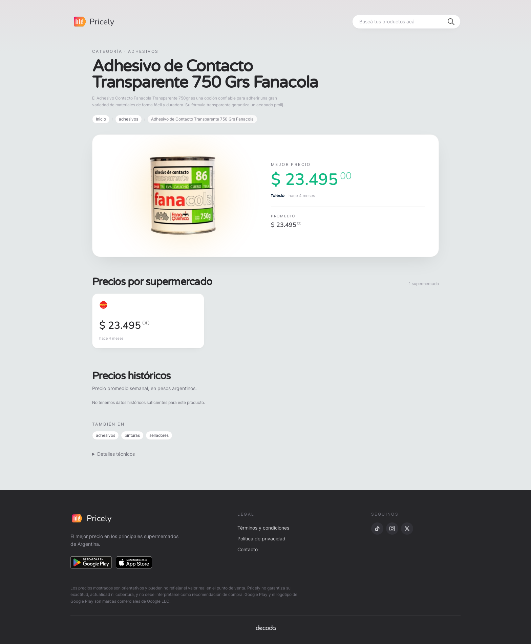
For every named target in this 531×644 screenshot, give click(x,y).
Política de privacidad (261, 538)
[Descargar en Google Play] (91, 562)
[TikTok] (377, 528)
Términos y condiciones (263, 528)
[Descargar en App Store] (134, 562)
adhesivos (128, 119)
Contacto (247, 549)
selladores (159, 435)
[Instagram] (392, 528)
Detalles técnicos (116, 454)
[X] (407, 528)
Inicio (101, 119)
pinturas (132, 435)
